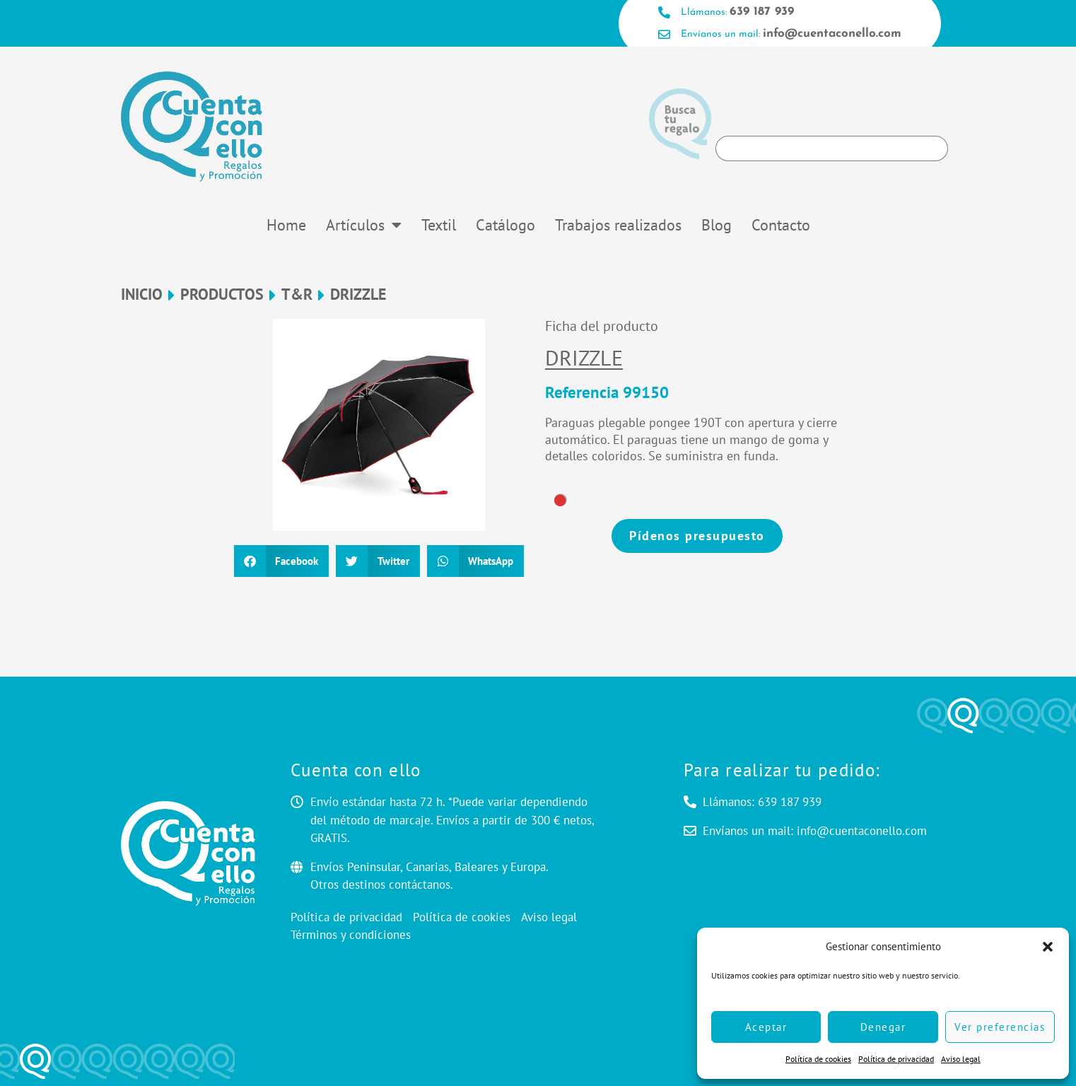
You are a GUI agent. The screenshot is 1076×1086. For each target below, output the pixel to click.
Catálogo (505, 225)
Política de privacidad (896, 1058)
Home (286, 225)
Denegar (883, 1027)
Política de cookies (818, 1058)
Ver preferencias (999, 1027)
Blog (716, 225)
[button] (1048, 947)
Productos (222, 294)
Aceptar (766, 1027)
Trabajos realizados (618, 225)
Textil (438, 225)
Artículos (364, 225)
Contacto (781, 225)
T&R (296, 294)
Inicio (142, 294)
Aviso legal (961, 1058)
